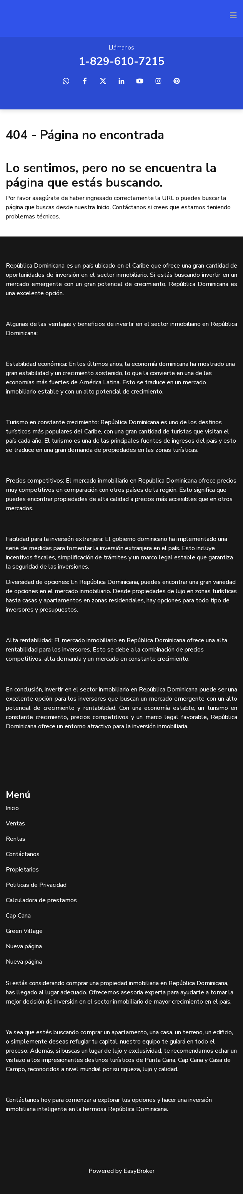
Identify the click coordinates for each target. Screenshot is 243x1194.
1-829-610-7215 (122, 61)
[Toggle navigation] (233, 15)
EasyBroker (139, 1171)
